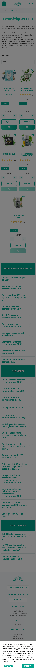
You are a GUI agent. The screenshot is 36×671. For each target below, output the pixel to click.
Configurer (8, 666)
